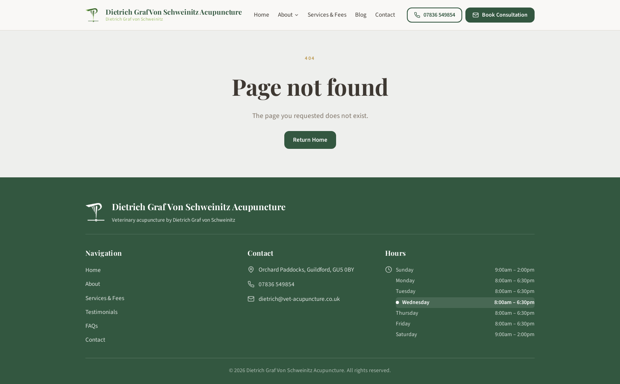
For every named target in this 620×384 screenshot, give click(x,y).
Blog (361, 14)
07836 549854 (277, 284)
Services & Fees (327, 14)
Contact (385, 14)
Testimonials (101, 312)
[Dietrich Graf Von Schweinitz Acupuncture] (163, 15)
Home (261, 14)
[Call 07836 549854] (434, 15)
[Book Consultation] (500, 15)
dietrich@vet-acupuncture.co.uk (299, 299)
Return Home (310, 139)
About (92, 283)
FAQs (91, 325)
